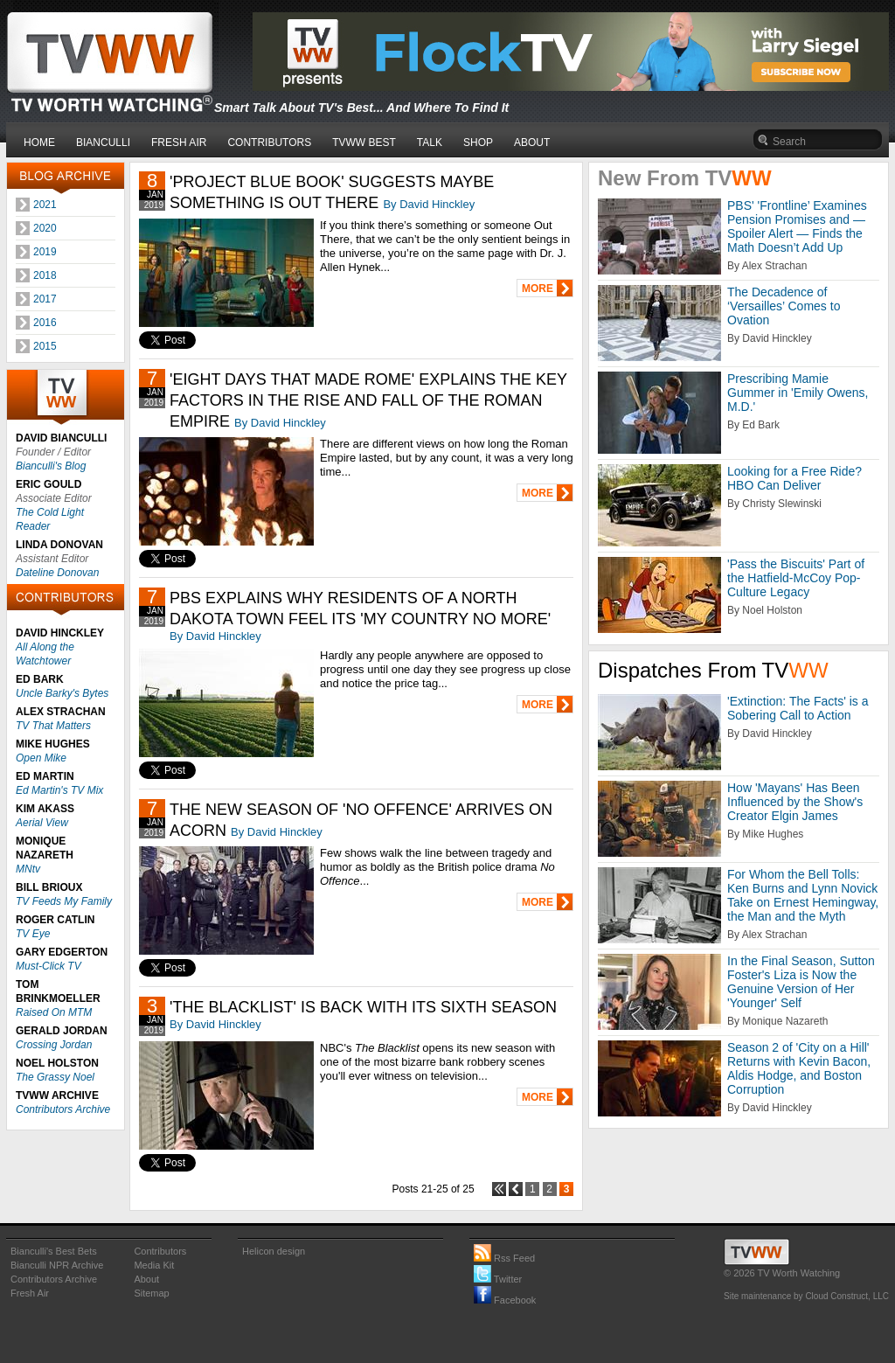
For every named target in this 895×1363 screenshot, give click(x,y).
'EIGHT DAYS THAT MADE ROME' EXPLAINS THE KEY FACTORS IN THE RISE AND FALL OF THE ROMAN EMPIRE (368, 400)
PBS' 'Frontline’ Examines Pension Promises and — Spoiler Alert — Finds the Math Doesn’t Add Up (797, 226)
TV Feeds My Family (64, 901)
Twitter (498, 1279)
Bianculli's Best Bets (53, 1251)
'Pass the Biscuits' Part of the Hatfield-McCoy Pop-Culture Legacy (795, 578)
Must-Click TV (48, 966)
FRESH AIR (178, 142)
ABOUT (532, 142)
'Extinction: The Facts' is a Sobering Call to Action (798, 708)
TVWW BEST (364, 142)
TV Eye (33, 934)
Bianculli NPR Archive (56, 1265)
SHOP (478, 142)
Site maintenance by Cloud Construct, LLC (806, 1296)
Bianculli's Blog (51, 466)
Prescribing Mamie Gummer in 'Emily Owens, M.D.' (797, 393)
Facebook (505, 1300)
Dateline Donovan (57, 573)
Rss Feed (504, 1258)
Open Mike (41, 758)
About (146, 1279)
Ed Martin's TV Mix (59, 790)
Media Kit (154, 1265)
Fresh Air (29, 1293)
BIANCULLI (103, 142)
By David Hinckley (429, 204)
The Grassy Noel (55, 1077)
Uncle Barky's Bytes (62, 693)
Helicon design (273, 1251)
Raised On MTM (54, 1012)
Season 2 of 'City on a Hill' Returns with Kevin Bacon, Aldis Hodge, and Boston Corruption (799, 1068)
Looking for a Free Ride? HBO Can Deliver (794, 478)
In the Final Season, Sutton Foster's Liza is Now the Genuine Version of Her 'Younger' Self (801, 982)
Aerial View (42, 823)
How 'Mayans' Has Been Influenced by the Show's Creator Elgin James (795, 802)
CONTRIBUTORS (269, 142)
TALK (429, 142)
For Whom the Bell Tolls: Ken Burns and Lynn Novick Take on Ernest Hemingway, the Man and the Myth (802, 895)
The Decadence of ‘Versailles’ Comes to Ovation (783, 306)
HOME (39, 142)
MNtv (28, 869)
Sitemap (151, 1293)
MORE (537, 288)
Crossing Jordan (54, 1045)
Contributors (160, 1251)
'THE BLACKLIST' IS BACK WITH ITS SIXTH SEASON (363, 1007)
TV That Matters (53, 726)
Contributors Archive (63, 1109)
